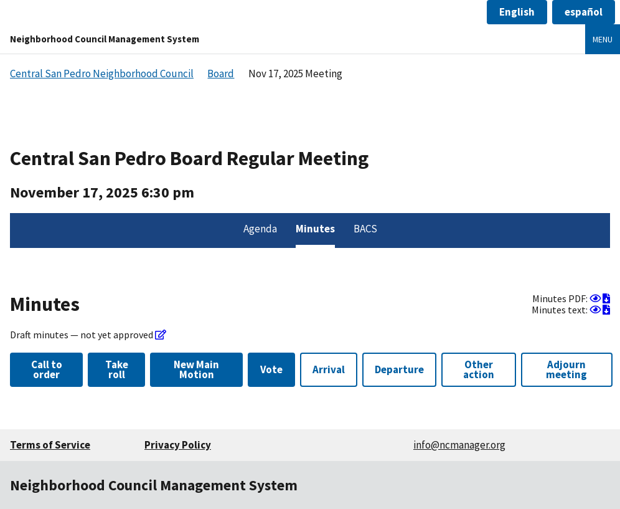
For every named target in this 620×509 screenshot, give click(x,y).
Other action (478, 369)
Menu (603, 39)
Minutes (315, 228)
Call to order (46, 369)
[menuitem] (260, 230)
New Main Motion (196, 369)
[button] (517, 12)
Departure (399, 369)
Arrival (328, 369)
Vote (271, 369)
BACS (365, 228)
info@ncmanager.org (459, 445)
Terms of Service (50, 445)
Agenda (260, 228)
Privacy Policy (177, 445)
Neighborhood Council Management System (104, 39)
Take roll (116, 369)
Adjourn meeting (566, 369)
